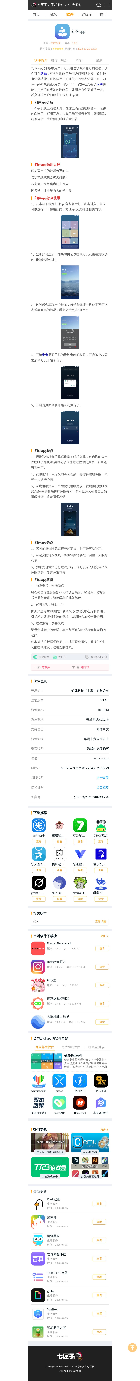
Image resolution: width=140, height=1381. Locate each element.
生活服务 (74, 5)
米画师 (52, 1217)
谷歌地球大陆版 (58, 1017)
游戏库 (86, 14)
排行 (103, 14)
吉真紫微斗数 (56, 1254)
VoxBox (52, 1309)
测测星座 (53, 1236)
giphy (50, 1291)
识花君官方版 (56, 1327)
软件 (69, 14)
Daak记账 (53, 1199)
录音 (45, 355)
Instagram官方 (56, 961)
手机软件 (57, 5)
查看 (38, 841)
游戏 (53, 14)
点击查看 (102, 787)
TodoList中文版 (57, 1272)
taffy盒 (51, 980)
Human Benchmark (59, 943)
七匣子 (39, 5)
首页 (36, 14)
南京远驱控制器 (58, 998)
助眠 (43, 73)
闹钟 (99, 84)
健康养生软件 (73, 1055)
